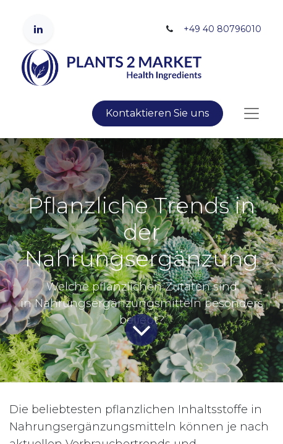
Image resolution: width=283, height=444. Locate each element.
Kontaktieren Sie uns (157, 113)
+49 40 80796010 (222, 29)
